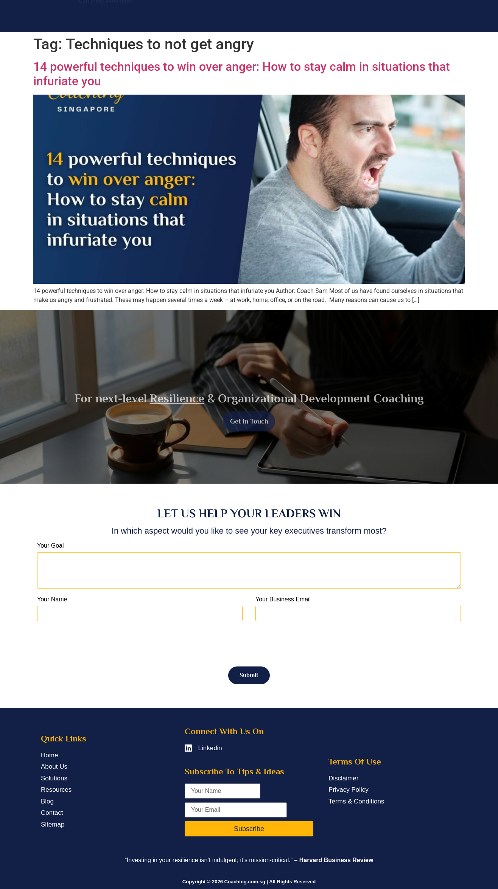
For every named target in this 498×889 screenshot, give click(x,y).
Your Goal (50, 546)
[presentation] (94, 644)
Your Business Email (283, 599)
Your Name (52, 599)
